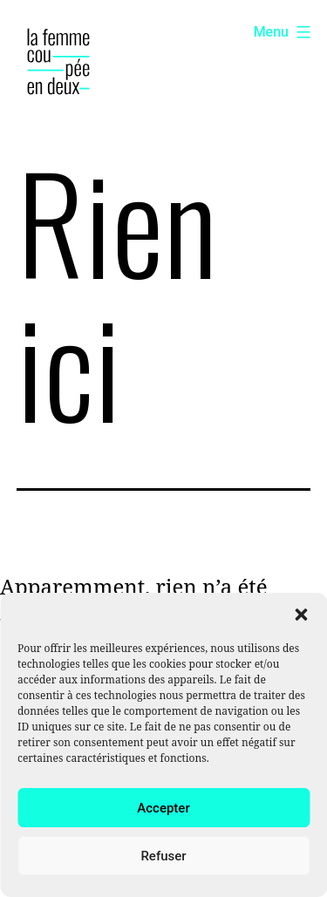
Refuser (163, 856)
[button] (301, 614)
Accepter (163, 808)
